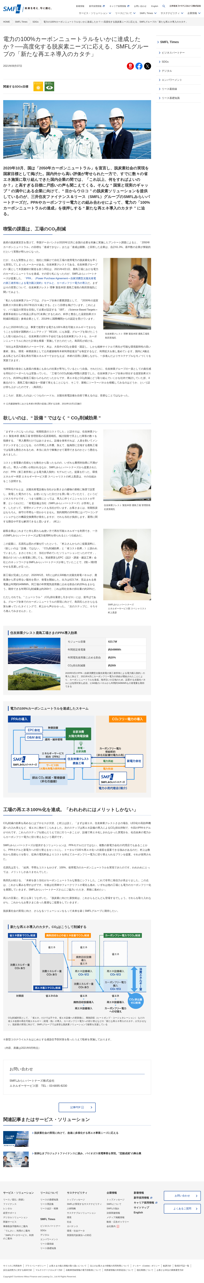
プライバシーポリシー (35, 1266)
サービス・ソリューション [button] (93, 13)
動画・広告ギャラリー (118, 1222)
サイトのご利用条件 (12, 1266)
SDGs (43, 1230)
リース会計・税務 (49, 1208)
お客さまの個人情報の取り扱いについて (68, 1266)
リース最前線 (47, 1243)
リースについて (49, 1192)
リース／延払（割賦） (14, 1199)
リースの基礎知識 (49, 1199)
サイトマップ (141, 1207)
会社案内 (111, 1226)
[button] (163, 6)
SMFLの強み (113, 1208)
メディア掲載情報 (115, 1217)
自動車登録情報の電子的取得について (83, 1270)
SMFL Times (47, 1219)
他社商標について (145, 1270)
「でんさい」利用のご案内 (16, 1230)
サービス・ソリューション (18, 1192)
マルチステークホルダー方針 (49, 1270)
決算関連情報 (113, 1213)
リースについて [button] (123, 13)
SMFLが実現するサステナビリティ (84, 1204)
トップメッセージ (76, 1199)
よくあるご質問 (182, 1208)
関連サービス (10, 1222)
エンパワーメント (49, 1239)
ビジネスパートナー (50, 1226)
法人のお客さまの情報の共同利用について (109, 1266)
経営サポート (10, 1213)
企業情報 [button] (192, 13)
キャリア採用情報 (117, 6)
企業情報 (112, 1192)
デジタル (44, 1235)
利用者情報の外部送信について (118, 1270)
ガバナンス (72, 1226)
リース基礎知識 (48, 1248)
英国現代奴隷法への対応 (79, 1235)
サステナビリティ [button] (170, 13)
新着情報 (80, 6)
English (154, 6)
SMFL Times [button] (146, 13)
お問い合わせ (140, 6)
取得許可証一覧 (182, 1266)
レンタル (7, 1208)
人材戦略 (71, 1208)
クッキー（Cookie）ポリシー (146, 1266)
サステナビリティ (77, 1192)
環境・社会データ (76, 1230)
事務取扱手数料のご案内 (15, 1226)
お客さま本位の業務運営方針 (170, 1270)
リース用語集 (47, 1204)
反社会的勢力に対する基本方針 (17, 1270)
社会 (69, 1222)
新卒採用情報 (95, 6)
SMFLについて (114, 1204)
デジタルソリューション (15, 1217)
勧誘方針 (167, 1266)
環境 (69, 1217)
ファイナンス (10, 1204)
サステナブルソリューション (81, 1213)
